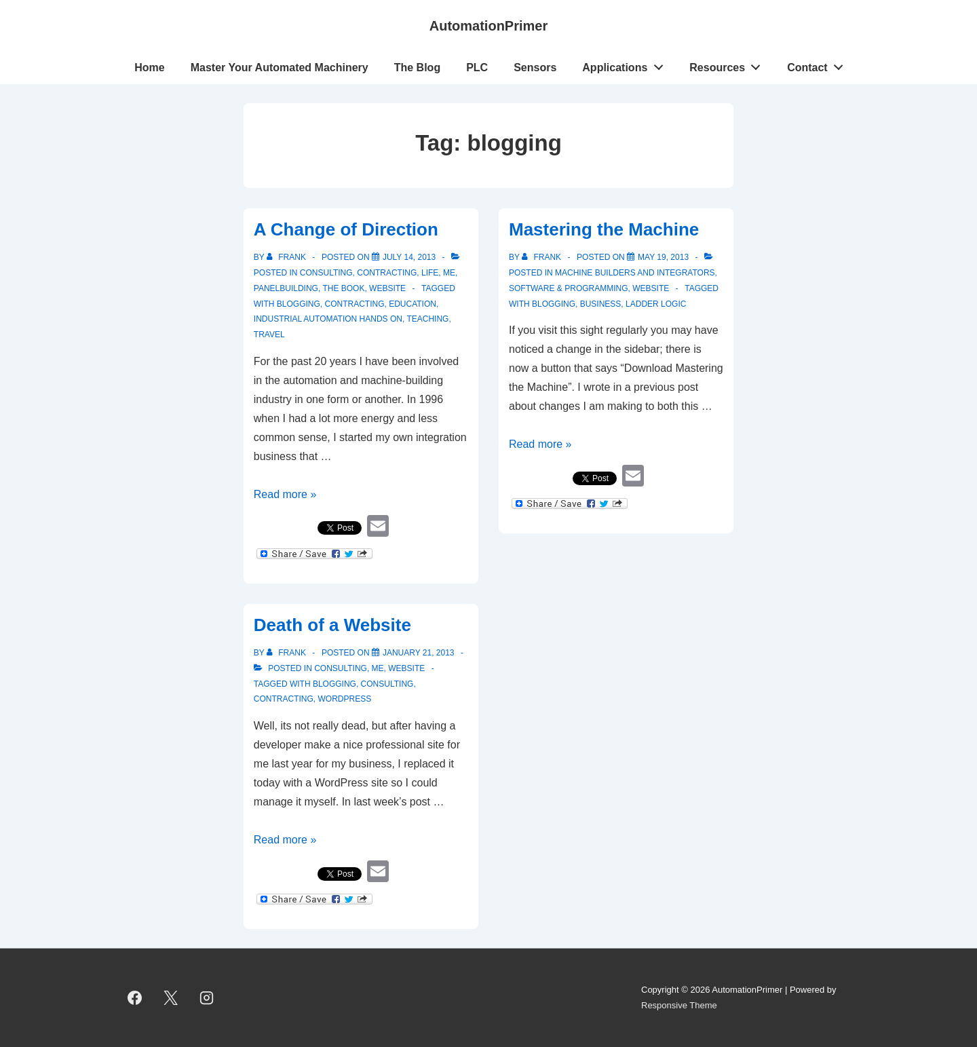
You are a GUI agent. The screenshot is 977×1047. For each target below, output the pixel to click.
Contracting (387, 273)
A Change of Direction (346, 229)
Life (429, 273)
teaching (427, 319)
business (600, 304)
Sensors (535, 67)
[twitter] (171, 998)
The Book (343, 288)
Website (387, 288)
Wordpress (344, 699)
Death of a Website (332, 625)
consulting (387, 684)
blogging (298, 304)
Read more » (285, 494)
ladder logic (656, 304)
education (412, 304)
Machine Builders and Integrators (635, 273)
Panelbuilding (286, 288)
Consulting (326, 273)
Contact (818, 64)
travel (269, 334)
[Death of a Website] (419, 653)
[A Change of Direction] (409, 257)
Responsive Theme (679, 1005)
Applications (626, 64)
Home (149, 67)
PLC (477, 67)
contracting (354, 304)
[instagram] (207, 998)
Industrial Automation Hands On (328, 319)
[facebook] (135, 998)
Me (449, 273)
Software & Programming (568, 288)
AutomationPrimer (488, 25)
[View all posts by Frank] (287, 257)
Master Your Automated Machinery (279, 67)
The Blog (417, 67)
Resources (728, 64)
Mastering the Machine (604, 229)
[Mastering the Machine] (663, 257)
